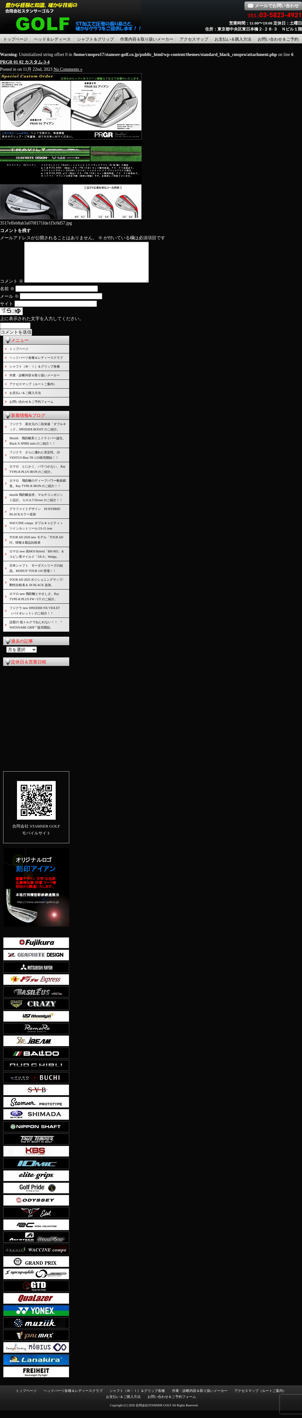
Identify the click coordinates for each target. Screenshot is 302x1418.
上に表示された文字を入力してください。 (42, 326)
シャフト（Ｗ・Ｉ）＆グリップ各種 (34, 374)
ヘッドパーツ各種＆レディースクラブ (36, 365)
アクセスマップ (194, 39)
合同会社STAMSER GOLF (153, 1413)
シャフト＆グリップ (95, 39)
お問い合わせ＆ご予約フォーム (31, 409)
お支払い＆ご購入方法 (25, 400)
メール (9, 304)
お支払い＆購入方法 (233, 39)
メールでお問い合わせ (273, 5)
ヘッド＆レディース (52, 39)
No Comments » (67, 69)
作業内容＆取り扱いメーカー (146, 39)
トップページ (15, 39)
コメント (11, 288)
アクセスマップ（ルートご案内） (33, 391)
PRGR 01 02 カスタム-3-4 (25, 62)
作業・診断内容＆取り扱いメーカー (34, 383)
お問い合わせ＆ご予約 (278, 39)
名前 (7, 296)
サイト (6, 311)
